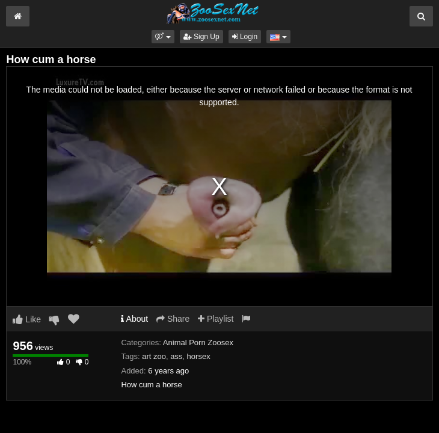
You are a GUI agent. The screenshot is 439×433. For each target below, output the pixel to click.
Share (172, 319)
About (134, 319)
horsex (198, 356)
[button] (163, 36)
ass (176, 356)
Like (27, 319)
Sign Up (201, 36)
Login (245, 36)
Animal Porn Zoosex (198, 342)
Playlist (215, 319)
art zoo (154, 356)
